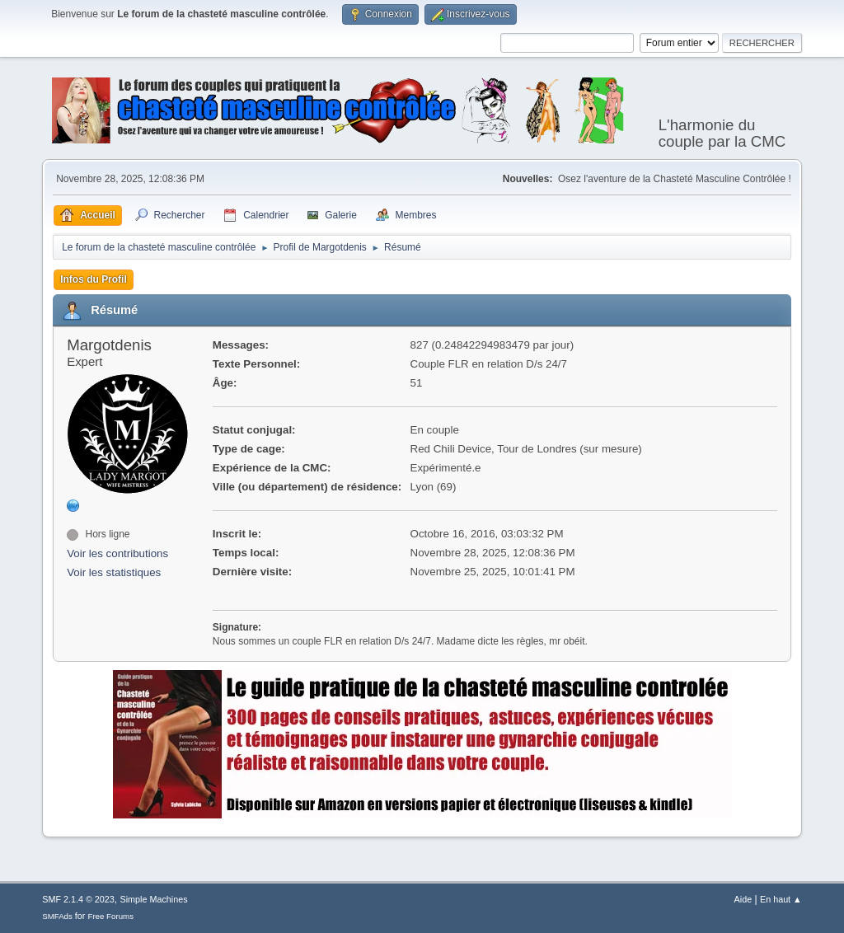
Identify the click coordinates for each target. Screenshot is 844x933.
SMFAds (57, 916)
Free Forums (110, 916)
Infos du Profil (93, 279)
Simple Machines (154, 899)
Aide (743, 899)
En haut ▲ (781, 899)
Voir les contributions (117, 553)
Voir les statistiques (114, 572)
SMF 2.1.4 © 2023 (78, 899)
